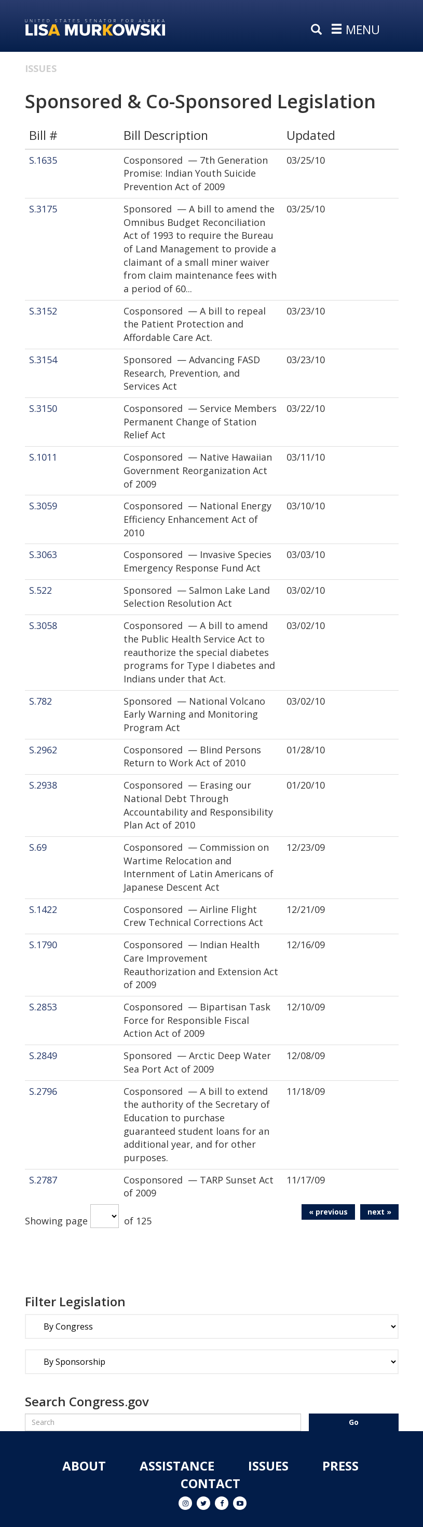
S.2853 (43, 1007)
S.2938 (43, 785)
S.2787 (43, 1180)
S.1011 (43, 457)
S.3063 (43, 554)
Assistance (177, 1465)
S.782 (40, 701)
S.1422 (43, 909)
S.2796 (43, 1091)
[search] (318, 30)
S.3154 (43, 359)
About (84, 1465)
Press (340, 1465)
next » (379, 1212)
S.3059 (43, 506)
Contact (210, 1483)
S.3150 (43, 408)
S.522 (40, 590)
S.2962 (43, 750)
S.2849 (43, 1055)
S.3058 (43, 625)
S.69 (38, 847)
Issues (41, 68)
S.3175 (43, 209)
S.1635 (43, 160)
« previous (328, 1212)
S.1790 (43, 944)
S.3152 (43, 311)
